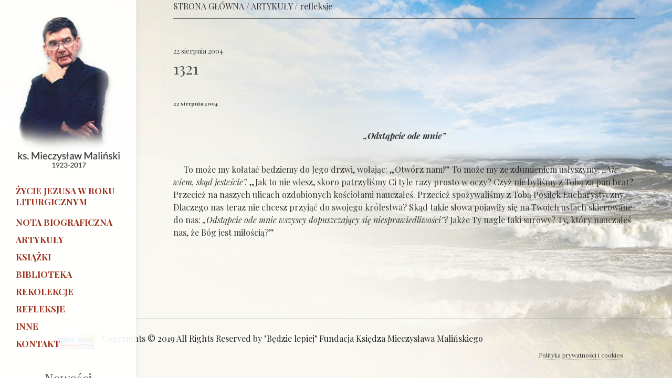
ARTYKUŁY (271, 6)
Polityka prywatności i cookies (581, 355)
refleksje (316, 6)
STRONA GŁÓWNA (208, 6)
